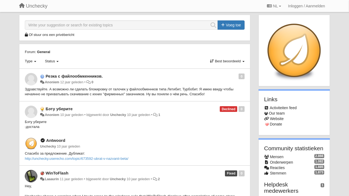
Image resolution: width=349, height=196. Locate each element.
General (43, 52)
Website (277, 119)
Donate (276, 124)
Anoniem (52, 82)
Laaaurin (52, 179)
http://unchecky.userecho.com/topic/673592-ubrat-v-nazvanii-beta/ (76, 159)
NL (274, 6)
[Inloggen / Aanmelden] (306, 6)
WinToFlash (57, 173)
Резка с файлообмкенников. (74, 76)
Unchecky (118, 115)
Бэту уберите (59, 108)
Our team (277, 113)
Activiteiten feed (283, 108)
